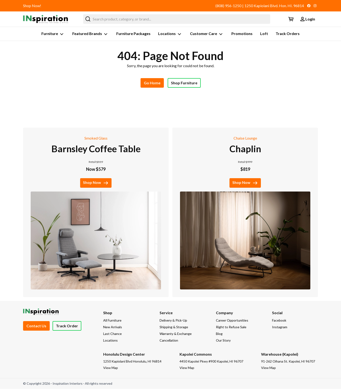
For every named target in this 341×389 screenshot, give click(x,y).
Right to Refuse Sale (231, 327)
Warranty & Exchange (176, 334)
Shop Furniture (184, 83)
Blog (219, 334)
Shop (107, 312)
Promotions (242, 33)
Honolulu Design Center (124, 354)
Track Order (67, 325)
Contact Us (36, 325)
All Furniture (112, 320)
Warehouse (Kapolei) (279, 354)
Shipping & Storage (174, 327)
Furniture (53, 34)
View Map (110, 368)
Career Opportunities (232, 320)
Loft (264, 33)
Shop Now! (32, 5)
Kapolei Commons (196, 354)
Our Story (223, 340)
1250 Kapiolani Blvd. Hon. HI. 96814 (274, 5)
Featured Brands (90, 34)
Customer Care (207, 34)
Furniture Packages (133, 33)
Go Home (152, 83)
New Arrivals (112, 327)
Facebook (279, 320)
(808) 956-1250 (228, 5)
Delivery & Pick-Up (173, 320)
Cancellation (169, 340)
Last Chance (112, 334)
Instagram (279, 327)
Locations (170, 34)
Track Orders (288, 33)
